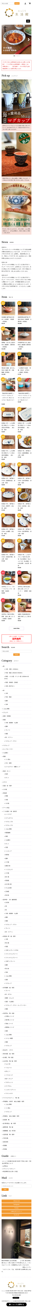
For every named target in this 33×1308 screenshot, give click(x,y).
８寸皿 (7, 873)
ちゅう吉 (7, 1064)
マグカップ (6, 745)
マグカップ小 (9, 825)
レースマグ (8, 814)
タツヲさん (8, 1086)
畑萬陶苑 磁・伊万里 (9, 1130)
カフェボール (9, 818)
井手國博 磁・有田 (8, 987)
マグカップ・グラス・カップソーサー (15, 1005)
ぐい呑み (7, 759)
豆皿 (6, 847)
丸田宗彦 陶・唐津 (8, 1134)
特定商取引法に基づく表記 (10, 1171)
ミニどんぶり (9, 869)
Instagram (16, 1204)
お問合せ (5, 1166)
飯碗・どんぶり (9, 998)
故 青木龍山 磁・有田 (9, 1123)
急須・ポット (7, 771)
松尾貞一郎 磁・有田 (9, 936)
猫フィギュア (9, 1078)
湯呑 (6, 836)
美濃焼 (5, 1145)
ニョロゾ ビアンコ (10, 1089)
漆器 (4, 719)
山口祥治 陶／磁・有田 (10, 1061)
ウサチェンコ (9, 1082)
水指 (6, 799)
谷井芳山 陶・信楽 (8, 1013)
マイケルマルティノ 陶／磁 (11, 1097)
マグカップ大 (9, 821)
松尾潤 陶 (6, 1119)
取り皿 (7, 943)
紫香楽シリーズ (9, 1027)
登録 (5, 1189)
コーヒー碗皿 (9, 1038)
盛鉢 (6, 700)
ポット (7, 777)
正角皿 (7, 891)
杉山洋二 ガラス (8, 1050)
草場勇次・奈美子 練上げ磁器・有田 (13, 1101)
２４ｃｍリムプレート (11, 957)
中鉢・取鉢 (8, 697)
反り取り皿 (8, 884)
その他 (5, 789)
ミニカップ (8, 851)
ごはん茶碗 (6, 708)
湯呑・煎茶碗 (7, 716)
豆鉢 (6, 972)
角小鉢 (7, 895)
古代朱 (7, 902)
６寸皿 (7, 862)
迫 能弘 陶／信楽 (8, 1057)
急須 (6, 774)
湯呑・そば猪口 (9, 1001)
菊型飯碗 (7, 832)
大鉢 (6, 704)
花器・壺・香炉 (7, 785)
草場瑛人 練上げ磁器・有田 (11, 1116)
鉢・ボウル (8, 994)
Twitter (16, 1208)
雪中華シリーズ (9, 1020)
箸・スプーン (9, 737)
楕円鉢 (7, 854)
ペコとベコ (8, 1067)
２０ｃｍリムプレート (11, 954)
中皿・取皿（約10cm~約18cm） (14, 672)
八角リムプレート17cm (11, 950)
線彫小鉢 (7, 865)
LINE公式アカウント (16, 1211)
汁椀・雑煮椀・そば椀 (11, 722)
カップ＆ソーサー (8, 749)
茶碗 (6, 796)
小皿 (6, 939)
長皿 (6, 946)
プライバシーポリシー (9, 1168)
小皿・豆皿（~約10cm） (12, 669)
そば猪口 (5, 752)
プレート (7, 730)
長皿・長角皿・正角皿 (11, 682)
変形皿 (7, 880)
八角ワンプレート (10, 961)
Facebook (16, 1215)
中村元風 (5, 1138)
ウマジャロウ (9, 1093)
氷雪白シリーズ (9, 1016)
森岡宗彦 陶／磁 (8, 1127)
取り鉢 (7, 968)
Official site (16, 1201)
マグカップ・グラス (10, 741)
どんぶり (5, 712)
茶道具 (5, 793)
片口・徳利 (8, 763)
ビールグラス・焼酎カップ (12, 766)
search (17, 3)
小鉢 (6, 693)
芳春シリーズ (9, 1023)
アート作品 (6, 807)
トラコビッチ (9, 1075)
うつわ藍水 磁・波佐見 (10, 811)
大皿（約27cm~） (10, 686)
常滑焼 (5, 1149)
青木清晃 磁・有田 (8, 1053)
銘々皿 (7, 877)
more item (16, 628)
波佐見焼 (5, 1142)
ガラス (5, 782)
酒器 (6, 733)
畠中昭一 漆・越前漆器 (10, 899)
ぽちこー (7, 1071)
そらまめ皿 (8, 888)
